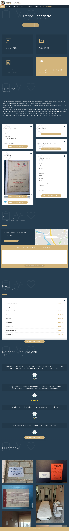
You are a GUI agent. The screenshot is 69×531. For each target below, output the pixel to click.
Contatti (15, 6)
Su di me (8, 6)
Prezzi (22, 6)
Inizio (2, 6)
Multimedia (38, 6)
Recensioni (29, 6)
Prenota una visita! (48, 6)
